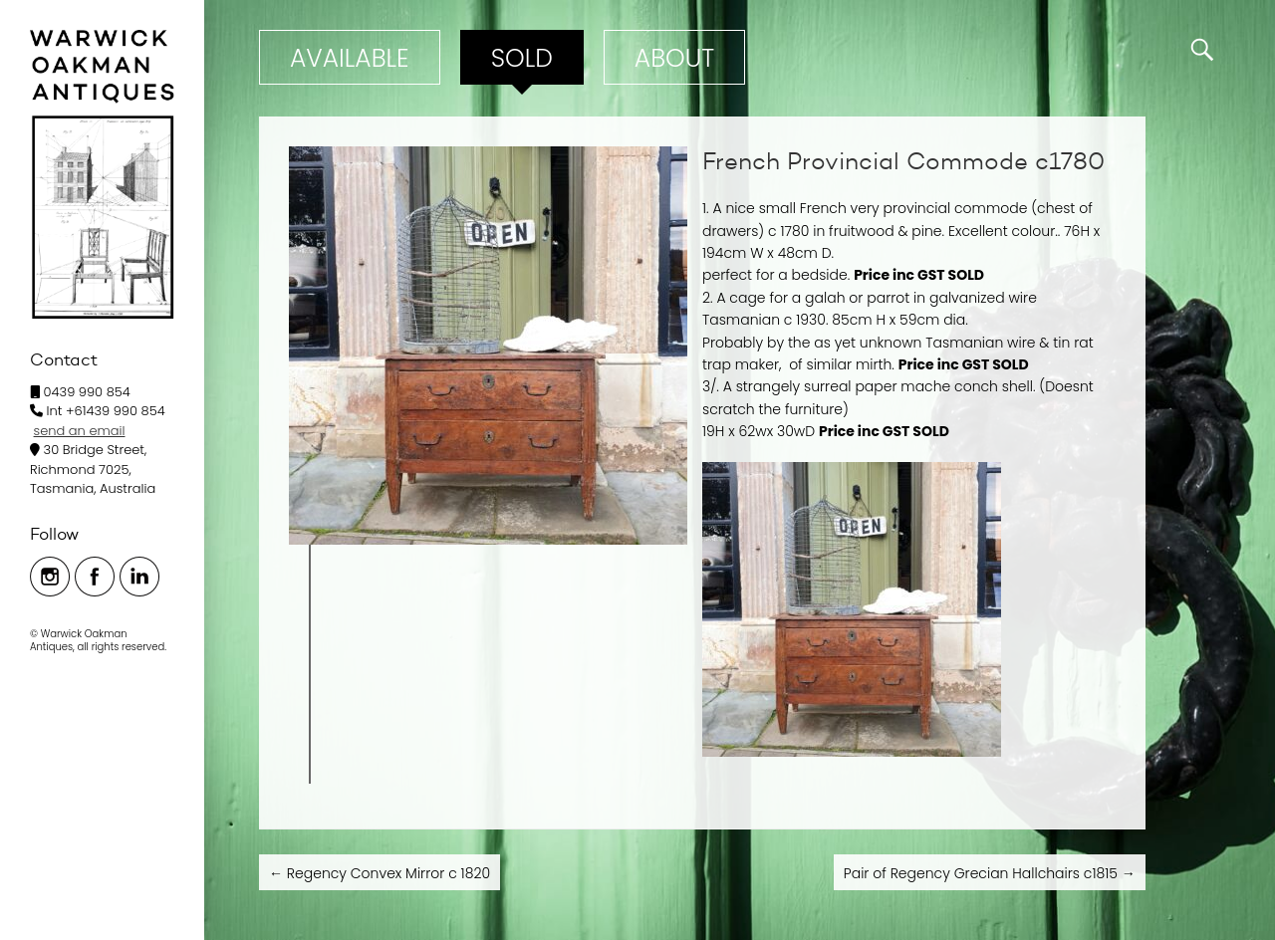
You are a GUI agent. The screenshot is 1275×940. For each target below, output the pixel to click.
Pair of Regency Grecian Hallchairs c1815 (990, 873)
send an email (80, 430)
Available (349, 58)
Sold (522, 58)
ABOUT (674, 58)
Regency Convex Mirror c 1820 (379, 873)
